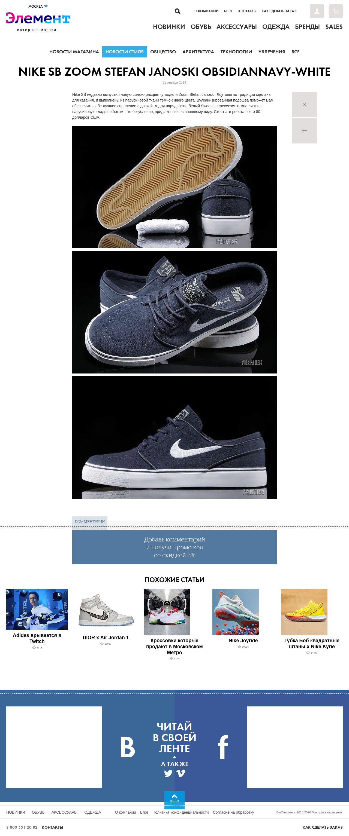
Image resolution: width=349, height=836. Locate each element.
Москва (38, 6)
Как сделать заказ (279, 11)
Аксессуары (65, 812)
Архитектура (198, 52)
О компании (206, 11)
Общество (163, 52)
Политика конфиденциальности (180, 812)
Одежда (93, 812)
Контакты (247, 11)
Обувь (38, 812)
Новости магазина (74, 52)
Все (295, 52)
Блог (228, 11)
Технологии (236, 52)
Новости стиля (125, 52)
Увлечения (271, 52)
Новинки (15, 812)
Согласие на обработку (233, 812)
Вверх (174, 801)
